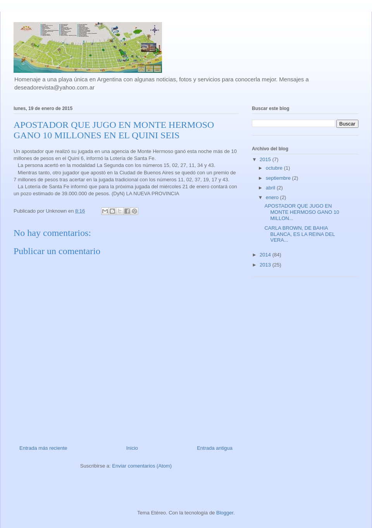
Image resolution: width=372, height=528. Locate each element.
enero (273, 197)
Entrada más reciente (43, 448)
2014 (266, 255)
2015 (266, 159)
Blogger (224, 513)
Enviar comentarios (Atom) (142, 466)
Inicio (132, 448)
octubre (275, 168)
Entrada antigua (214, 448)
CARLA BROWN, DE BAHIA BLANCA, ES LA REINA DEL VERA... (299, 234)
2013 (266, 265)
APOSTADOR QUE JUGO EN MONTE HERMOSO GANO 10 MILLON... (301, 212)
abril (271, 188)
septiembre (279, 178)
